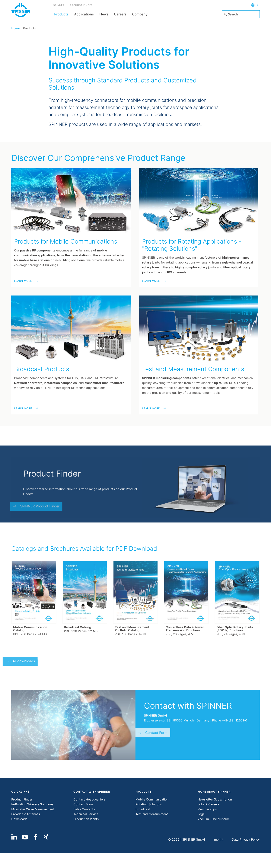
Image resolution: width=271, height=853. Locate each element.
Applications (84, 14)
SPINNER (59, 5)
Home (15, 28)
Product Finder (82, 5)
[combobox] (241, 14)
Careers (120, 14)
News (103, 14)
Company (140, 14)
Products (61, 14)
